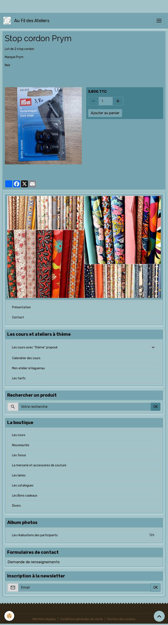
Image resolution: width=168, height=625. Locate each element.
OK (155, 407)
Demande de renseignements (33, 562)
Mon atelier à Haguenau (28, 368)
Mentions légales (44, 619)
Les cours (18, 435)
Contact (18, 317)
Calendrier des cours (26, 358)
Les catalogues (22, 485)
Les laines (19, 475)
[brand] (27, 20)
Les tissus (19, 455)
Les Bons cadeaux (24, 495)
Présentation (21, 307)
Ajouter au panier (105, 113)
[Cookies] (9, 616)
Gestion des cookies (121, 619)
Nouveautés (20, 445)
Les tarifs (19, 378)
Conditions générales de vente (81, 619)
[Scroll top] (159, 616)
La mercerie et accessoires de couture (39, 465)
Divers (16, 506)
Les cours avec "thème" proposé (35, 347)
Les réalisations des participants (84, 535)
